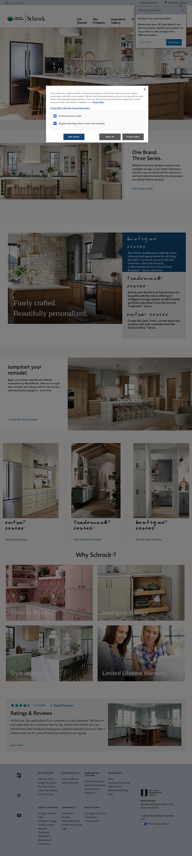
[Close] (144, 89)
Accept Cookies (133, 137)
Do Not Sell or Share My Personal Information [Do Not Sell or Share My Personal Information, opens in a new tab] (70, 108)
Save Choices (74, 137)
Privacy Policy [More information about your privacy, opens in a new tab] (98, 102)
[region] (97, 114)
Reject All (110, 137)
